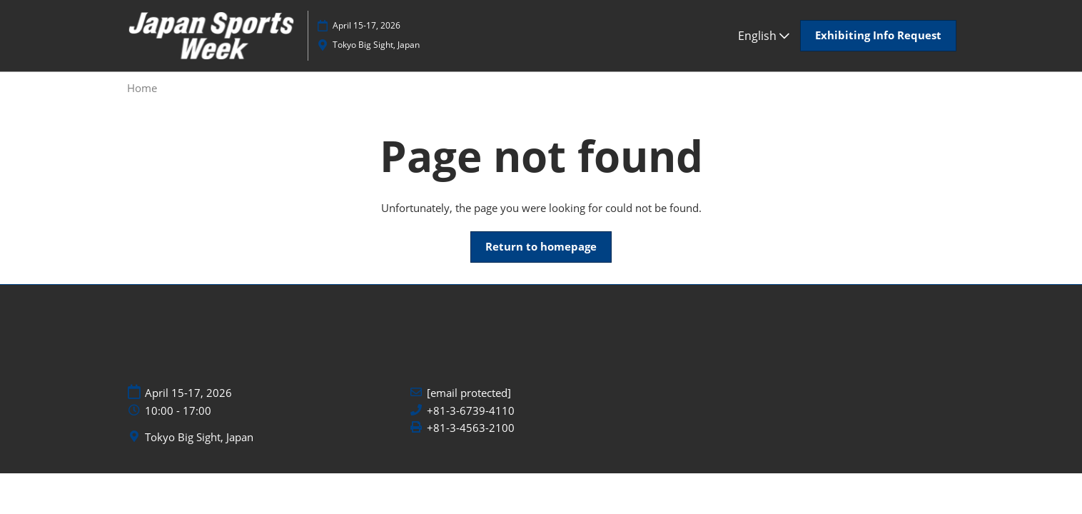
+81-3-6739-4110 (471, 411)
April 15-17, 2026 (366, 25)
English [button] (763, 36)
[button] (878, 35)
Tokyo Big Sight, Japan (376, 45)
